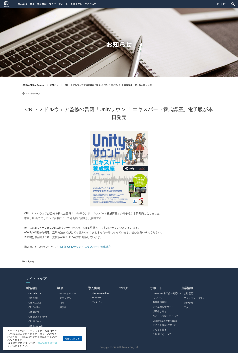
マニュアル (65, 298)
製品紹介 (23, 4)
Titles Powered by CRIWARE (100, 295)
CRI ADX (33, 298)
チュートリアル (68, 293)
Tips (62, 302)
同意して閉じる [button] (72, 338)
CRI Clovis (33, 312)
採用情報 (188, 302)
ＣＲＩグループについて (97, 4)
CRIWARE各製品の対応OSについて (167, 295)
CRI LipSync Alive (37, 316)
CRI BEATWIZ (35, 326)
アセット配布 (160, 329)
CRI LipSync (34, 321)
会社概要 (188, 293)
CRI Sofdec (34, 307)
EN (224, 4)
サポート (74, 4)
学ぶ (35, 4)
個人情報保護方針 (47, 343)
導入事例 (47, 4)
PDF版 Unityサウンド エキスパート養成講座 (85, 246)
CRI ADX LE (34, 302)
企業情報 (187, 288)
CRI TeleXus (34, 293)
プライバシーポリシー (195, 298)
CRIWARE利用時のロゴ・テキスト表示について (166, 322)
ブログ (61, 4)
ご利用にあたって (162, 334)
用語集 (63, 307)
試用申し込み (160, 311)
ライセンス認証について (165, 316)
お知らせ (29, 261)
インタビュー (97, 302)
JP (218, 4)
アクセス (188, 307)
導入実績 (94, 288)
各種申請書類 (160, 302)
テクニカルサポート (163, 306)
